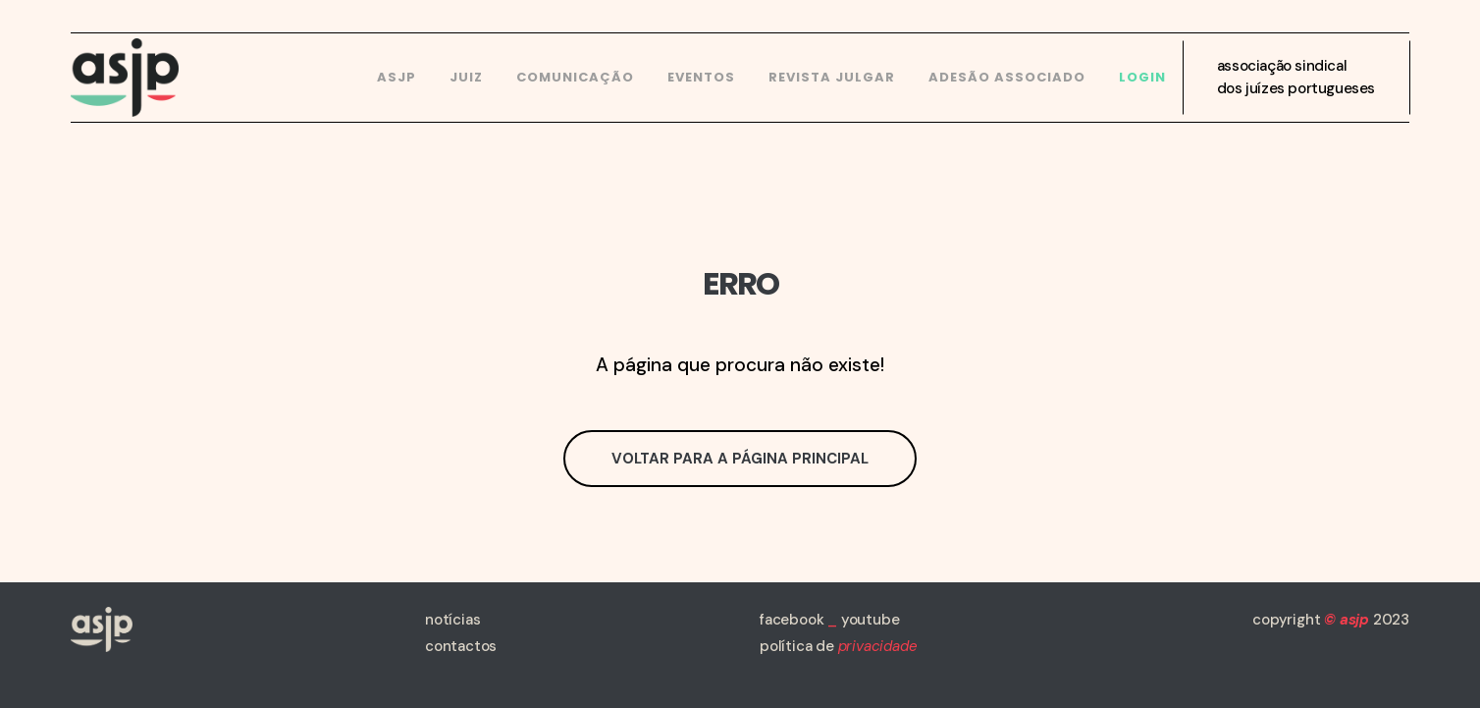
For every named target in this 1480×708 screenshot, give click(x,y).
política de (838, 646)
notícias (452, 619)
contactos (461, 646)
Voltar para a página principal (740, 458)
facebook (791, 619)
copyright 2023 (1330, 619)
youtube (870, 619)
